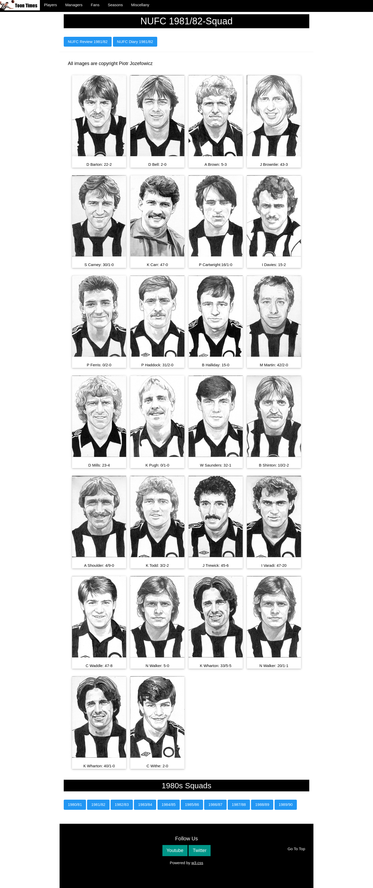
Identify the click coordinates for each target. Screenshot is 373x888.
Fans (95, 5)
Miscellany (140, 5)
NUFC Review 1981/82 (87, 41)
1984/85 (169, 804)
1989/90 (286, 804)
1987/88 (239, 804)
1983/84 (145, 804)
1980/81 (75, 804)
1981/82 (98, 804)
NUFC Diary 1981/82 (135, 41)
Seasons (115, 5)
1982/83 (122, 804)
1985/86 (192, 804)
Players (50, 5)
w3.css (197, 863)
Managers (74, 5)
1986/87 (215, 804)
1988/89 (262, 804)
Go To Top (296, 849)
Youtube (175, 850)
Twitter (199, 850)
